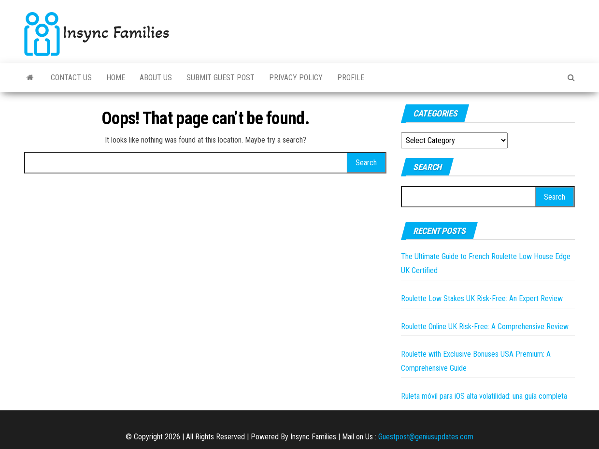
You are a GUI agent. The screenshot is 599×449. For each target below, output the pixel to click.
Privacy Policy (296, 77)
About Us (156, 77)
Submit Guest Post (220, 77)
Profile (350, 77)
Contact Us (71, 77)
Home (115, 77)
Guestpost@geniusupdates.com (425, 436)
